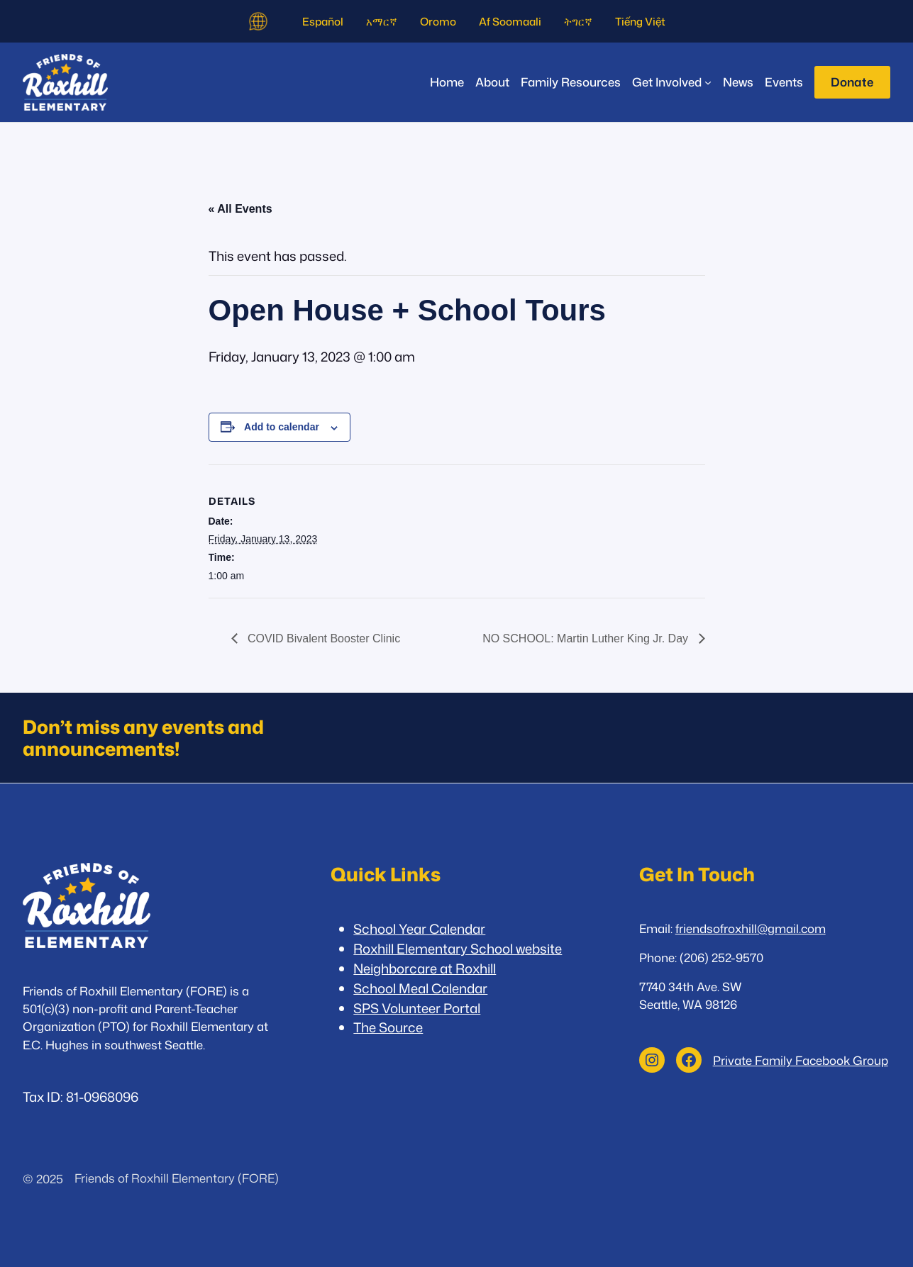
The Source (388, 1027)
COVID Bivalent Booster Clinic (323, 638)
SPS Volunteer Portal (416, 1008)
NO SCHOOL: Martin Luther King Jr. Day (586, 638)
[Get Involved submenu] (672, 81)
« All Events (240, 209)
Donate (852, 82)
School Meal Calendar (420, 988)
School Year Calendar (419, 929)
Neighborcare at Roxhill (424, 968)
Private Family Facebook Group (800, 1060)
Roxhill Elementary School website (457, 948)
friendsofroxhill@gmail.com (750, 928)
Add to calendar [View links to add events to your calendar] (281, 426)
